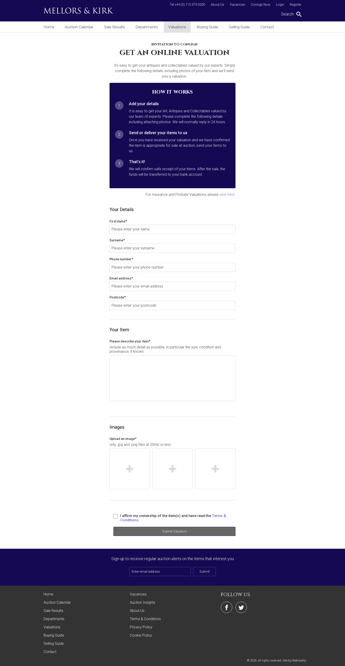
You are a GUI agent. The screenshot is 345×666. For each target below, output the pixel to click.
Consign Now (260, 4)
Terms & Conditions (145, 618)
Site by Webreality (294, 660)
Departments (148, 27)
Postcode (118, 297)
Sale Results (115, 27)
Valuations (179, 27)
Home (48, 27)
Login (280, 4)
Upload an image (123, 438)
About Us (217, 4)
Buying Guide (210, 27)
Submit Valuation (174, 531)
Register (295, 4)
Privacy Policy (141, 627)
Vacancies (237, 4)
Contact (272, 27)
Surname (117, 240)
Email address (121, 278)
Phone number (121, 259)
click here (227, 194)
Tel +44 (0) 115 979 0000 (187, 4)
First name (118, 221)
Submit (204, 571)
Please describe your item (130, 341)
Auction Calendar (79, 27)
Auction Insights (142, 602)
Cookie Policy (141, 635)
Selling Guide (243, 27)
